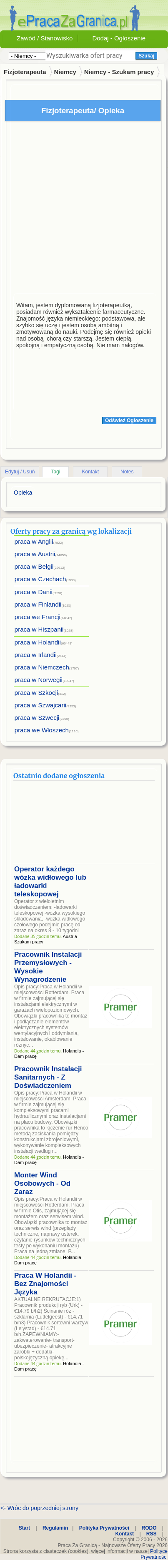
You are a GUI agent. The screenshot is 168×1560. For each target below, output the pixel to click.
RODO (149, 1528)
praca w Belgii (34, 566)
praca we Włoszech (42, 730)
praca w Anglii (34, 541)
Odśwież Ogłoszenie (129, 420)
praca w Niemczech (42, 667)
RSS (151, 1534)
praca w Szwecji (37, 717)
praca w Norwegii (39, 679)
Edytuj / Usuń (20, 472)
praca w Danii (34, 591)
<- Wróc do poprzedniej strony (39, 1508)
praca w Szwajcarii (40, 705)
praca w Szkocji (36, 692)
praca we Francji (37, 616)
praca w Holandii (38, 642)
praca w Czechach (40, 578)
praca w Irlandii (36, 654)
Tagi (55, 472)
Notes (126, 472)
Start (24, 1528)
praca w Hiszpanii (39, 629)
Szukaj (146, 56)
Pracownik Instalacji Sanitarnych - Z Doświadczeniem (48, 1077)
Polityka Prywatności (104, 1528)
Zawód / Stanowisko (45, 38)
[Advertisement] (78, 209)
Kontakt (90, 472)
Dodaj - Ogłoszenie (118, 38)
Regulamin (55, 1528)
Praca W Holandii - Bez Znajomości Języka (45, 1283)
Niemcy (65, 71)
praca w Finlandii (38, 604)
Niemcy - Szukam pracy (119, 71)
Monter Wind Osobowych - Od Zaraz (42, 1183)
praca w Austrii (35, 553)
